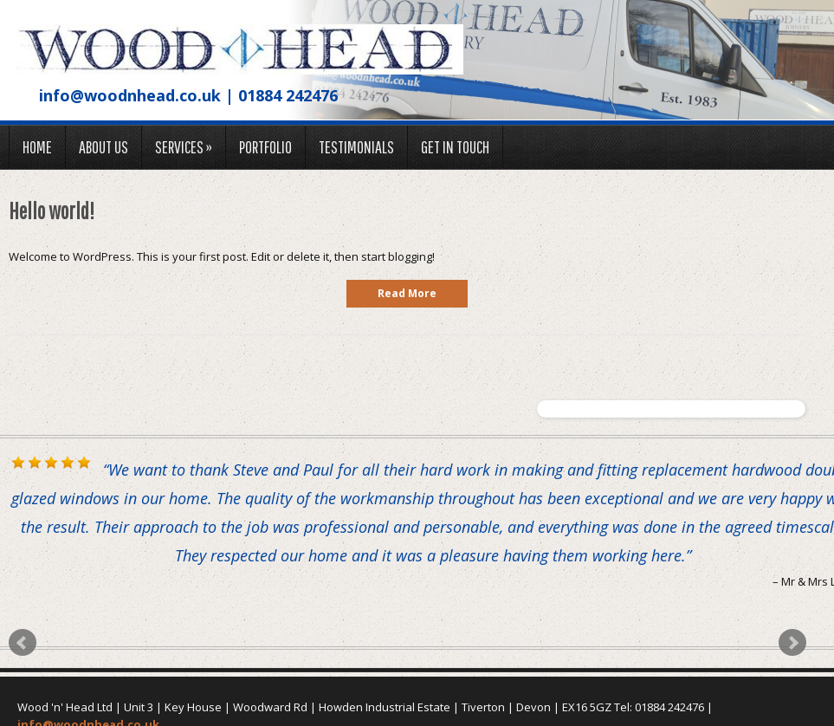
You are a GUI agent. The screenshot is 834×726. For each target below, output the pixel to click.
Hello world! (51, 211)
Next (792, 643)
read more (407, 293)
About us (103, 147)
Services (183, 147)
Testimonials (356, 147)
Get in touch (455, 147)
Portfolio (265, 147)
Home (37, 147)
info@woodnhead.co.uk (130, 95)
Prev (22, 643)
